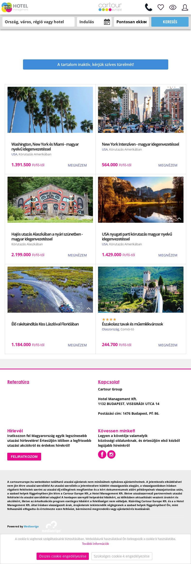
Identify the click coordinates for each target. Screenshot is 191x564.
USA (14, 154)
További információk (95, 544)
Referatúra (18, 381)
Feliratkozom (24, 457)
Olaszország (110, 329)
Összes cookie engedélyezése (62, 556)
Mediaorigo (31, 526)
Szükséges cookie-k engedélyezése (122, 556)
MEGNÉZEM (77, 165)
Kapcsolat (108, 381)
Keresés (170, 21)
